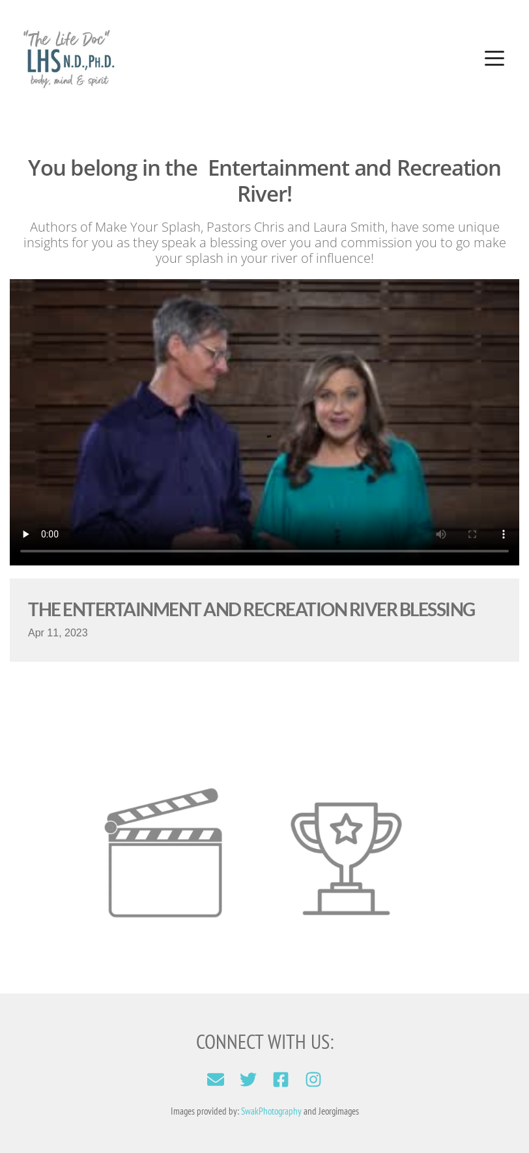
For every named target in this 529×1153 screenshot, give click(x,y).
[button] (494, 58)
